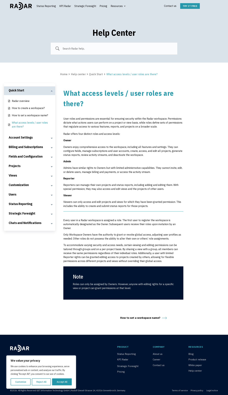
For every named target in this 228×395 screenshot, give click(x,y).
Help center (78, 74)
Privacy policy (197, 390)
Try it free (190, 5)
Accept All (62, 381)
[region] (41, 372)
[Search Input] (118, 48)
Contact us (170, 5)
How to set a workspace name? (143, 317)
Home (63, 74)
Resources (117, 6)
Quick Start (96, 74)
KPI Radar (65, 6)
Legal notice (212, 390)
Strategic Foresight (85, 6)
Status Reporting (46, 6)
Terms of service (180, 390)
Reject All (41, 381)
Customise (20, 381)
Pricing (103, 6)
